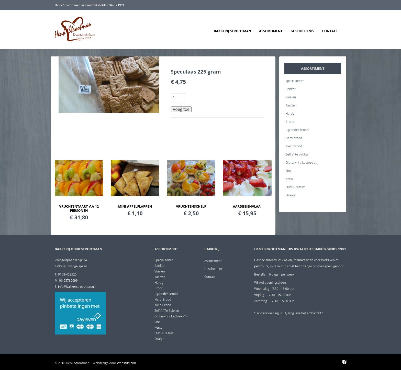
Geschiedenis (302, 31)
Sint (288, 171)
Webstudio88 (126, 363)
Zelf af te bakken (297, 154)
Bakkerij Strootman (232, 31)
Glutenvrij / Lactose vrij (302, 162)
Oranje (290, 195)
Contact (330, 31)
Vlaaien (291, 97)
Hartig (290, 113)
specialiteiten (295, 81)
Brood (290, 122)
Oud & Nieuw (295, 187)
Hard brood (294, 138)
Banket (291, 89)
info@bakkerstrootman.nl (76, 286)
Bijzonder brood (297, 130)
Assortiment (271, 31)
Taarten (291, 105)
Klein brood (294, 146)
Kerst (289, 179)
